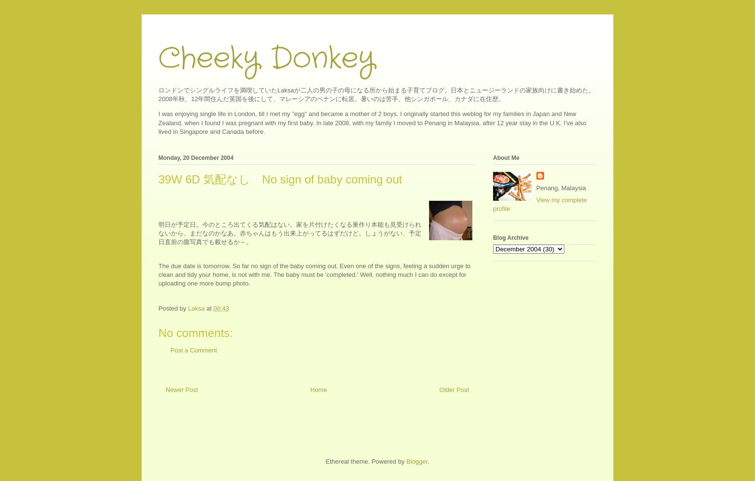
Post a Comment (193, 350)
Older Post (454, 389)
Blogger (417, 461)
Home (319, 389)
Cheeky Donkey (266, 58)
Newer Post (182, 389)
